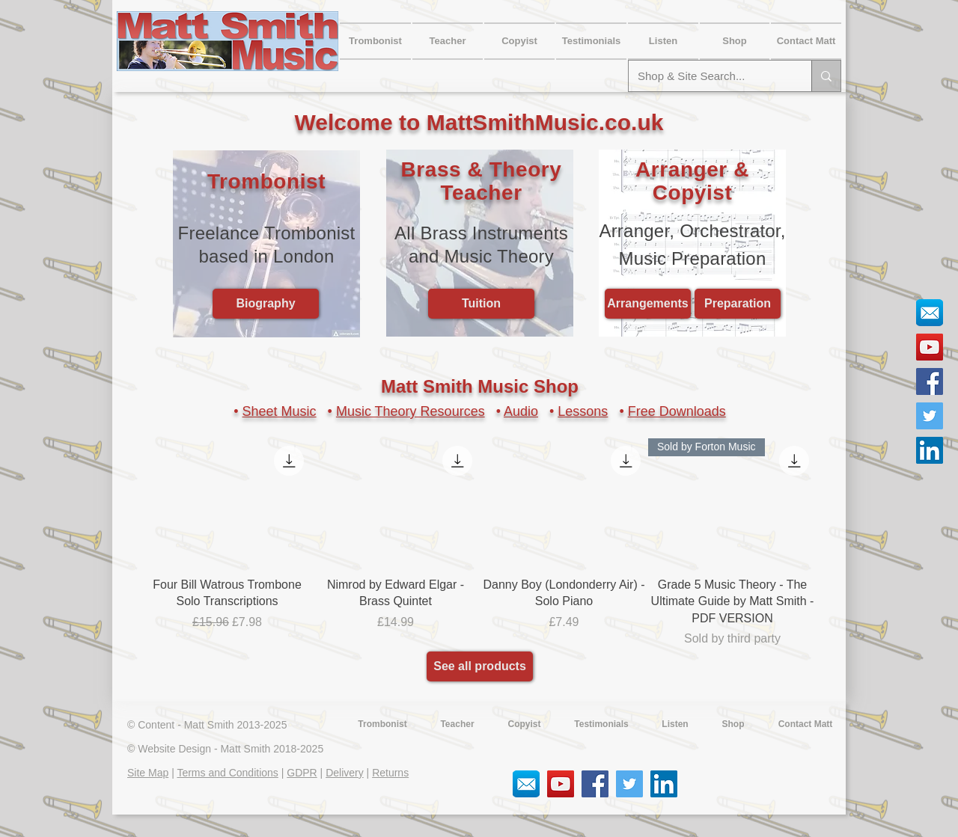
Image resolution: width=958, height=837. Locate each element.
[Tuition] (481, 304)
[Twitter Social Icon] (929, 415)
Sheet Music (279, 411)
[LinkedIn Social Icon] (929, 450)
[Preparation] (738, 304)
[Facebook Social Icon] (929, 381)
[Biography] (266, 304)
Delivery (345, 773)
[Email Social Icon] (929, 312)
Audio (521, 411)
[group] (479, 543)
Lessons (583, 411)
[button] (805, 41)
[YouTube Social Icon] (929, 347)
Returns (390, 773)
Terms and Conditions (227, 773)
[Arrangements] (648, 304)
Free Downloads (677, 411)
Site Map (147, 773)
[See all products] (480, 666)
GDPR (302, 773)
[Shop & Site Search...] (709, 76)
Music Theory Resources (410, 411)
